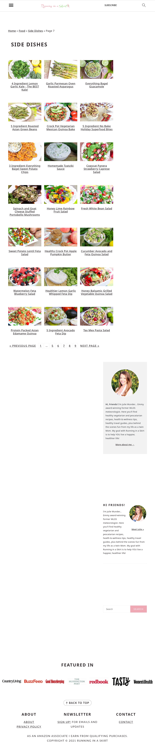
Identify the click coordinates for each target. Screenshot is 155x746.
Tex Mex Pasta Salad (96, 330)
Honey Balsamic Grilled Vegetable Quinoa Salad (96, 292)
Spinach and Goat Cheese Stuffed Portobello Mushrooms (25, 211)
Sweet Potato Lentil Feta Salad (25, 252)
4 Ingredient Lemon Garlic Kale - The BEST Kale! (25, 86)
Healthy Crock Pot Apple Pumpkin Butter (61, 252)
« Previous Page (23, 345)
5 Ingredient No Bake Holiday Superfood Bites (96, 127)
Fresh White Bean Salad (96, 208)
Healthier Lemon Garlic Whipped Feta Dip (60, 292)
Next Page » (89, 345)
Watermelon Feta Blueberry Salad (24, 292)
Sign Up (64, 722)
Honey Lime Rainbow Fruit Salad (61, 210)
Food (22, 31)
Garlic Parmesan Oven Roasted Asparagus (60, 85)
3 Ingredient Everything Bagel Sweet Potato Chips (24, 169)
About (29, 722)
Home (12, 31)
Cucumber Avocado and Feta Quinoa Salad (96, 252)
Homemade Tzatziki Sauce (61, 167)
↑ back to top (77, 702)
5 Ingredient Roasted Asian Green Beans (25, 127)
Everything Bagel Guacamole (96, 85)
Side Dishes (35, 31)
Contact (126, 722)
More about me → (125, 444)
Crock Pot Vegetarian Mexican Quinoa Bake (60, 127)
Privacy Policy (29, 726)
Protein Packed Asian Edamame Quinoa (25, 332)
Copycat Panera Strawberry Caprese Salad (97, 169)
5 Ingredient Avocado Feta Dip (60, 332)
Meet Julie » (137, 529)
